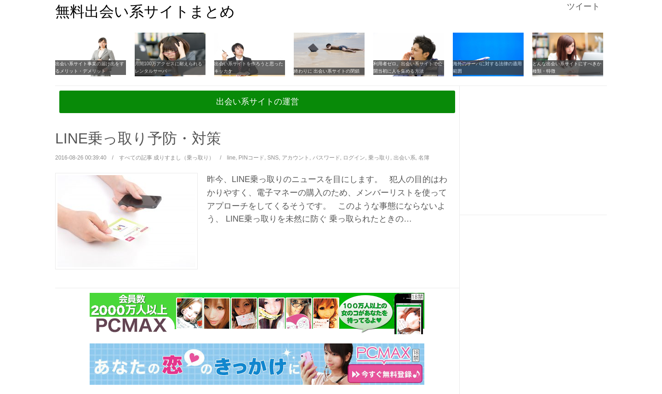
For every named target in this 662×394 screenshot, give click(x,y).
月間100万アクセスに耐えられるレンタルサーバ (168, 67)
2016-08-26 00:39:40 (80, 157)
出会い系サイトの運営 (257, 101)
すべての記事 (135, 157)
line (231, 157)
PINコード (251, 157)
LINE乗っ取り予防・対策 (138, 138)
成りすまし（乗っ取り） (184, 157)
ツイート (583, 6)
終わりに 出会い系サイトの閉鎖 (327, 71)
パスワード (326, 157)
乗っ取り (379, 157)
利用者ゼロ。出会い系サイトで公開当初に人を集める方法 (407, 67)
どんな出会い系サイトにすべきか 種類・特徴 (566, 67)
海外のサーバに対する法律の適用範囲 (487, 67)
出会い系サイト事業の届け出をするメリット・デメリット (89, 67)
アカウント (295, 157)
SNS (273, 157)
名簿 (423, 157)
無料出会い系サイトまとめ (145, 11)
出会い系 (405, 157)
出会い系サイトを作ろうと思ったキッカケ (248, 67)
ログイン (354, 157)
